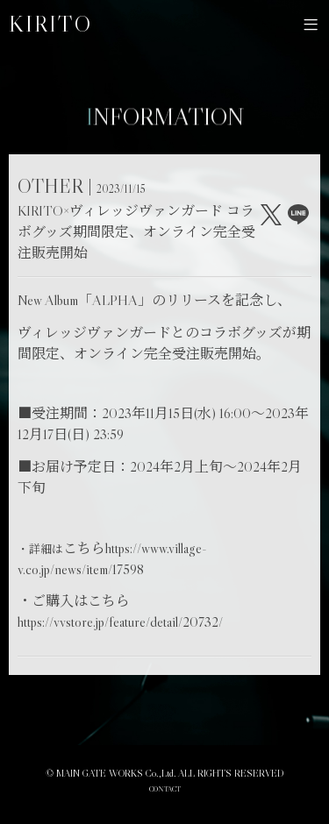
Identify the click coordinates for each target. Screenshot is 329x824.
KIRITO (50, 24)
